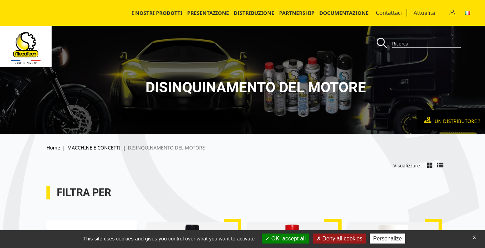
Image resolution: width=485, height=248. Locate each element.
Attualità (424, 13)
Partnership (296, 12)
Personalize (387, 238)
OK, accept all (285, 238)
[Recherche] (384, 43)
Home (53, 147)
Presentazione (208, 12)
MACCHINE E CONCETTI (94, 147)
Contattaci (389, 13)
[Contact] (452, 13)
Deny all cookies (339, 238)
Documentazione (344, 12)
